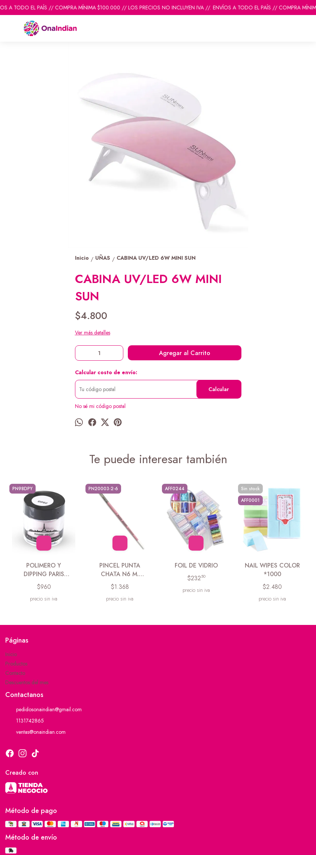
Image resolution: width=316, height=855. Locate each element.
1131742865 (24, 720)
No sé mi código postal (100, 406)
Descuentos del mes (26, 682)
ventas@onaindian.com (35, 731)
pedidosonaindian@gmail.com (43, 709)
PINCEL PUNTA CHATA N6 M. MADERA (119, 570)
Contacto (15, 673)
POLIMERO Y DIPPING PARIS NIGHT (44, 570)
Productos (16, 663)
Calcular (218, 389)
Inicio (11, 654)
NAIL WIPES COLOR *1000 (272, 569)
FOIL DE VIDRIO (196, 565)
